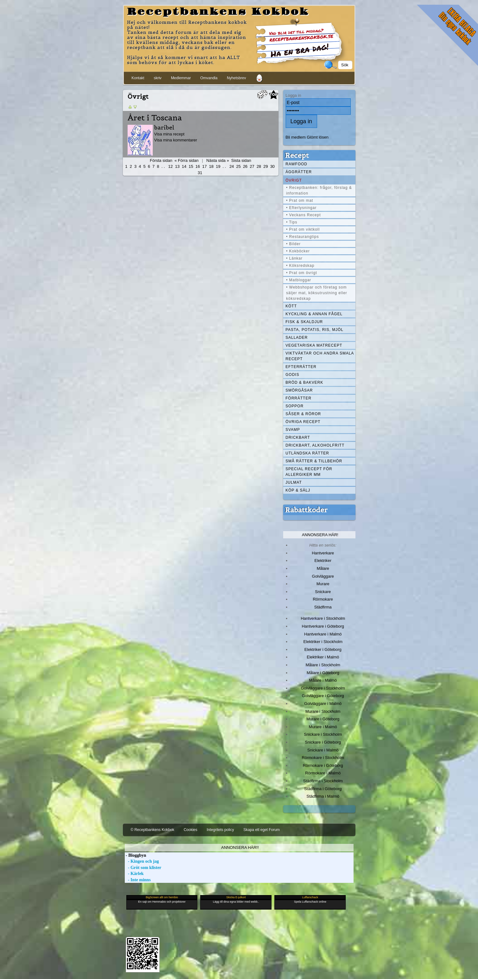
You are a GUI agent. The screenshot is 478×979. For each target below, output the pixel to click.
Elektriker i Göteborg (322, 649)
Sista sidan (241, 160)
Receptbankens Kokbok (218, 12)
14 (184, 166)
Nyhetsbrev (236, 78)
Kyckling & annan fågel (314, 314)
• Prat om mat (299, 200)
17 (204, 166)
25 (238, 166)
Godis (292, 374)
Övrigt (294, 180)
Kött (291, 306)
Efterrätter (301, 367)
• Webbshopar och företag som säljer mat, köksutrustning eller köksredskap (316, 293)
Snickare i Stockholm (323, 734)
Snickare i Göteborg (323, 742)
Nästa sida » (217, 160)
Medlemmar (181, 78)
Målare (323, 568)
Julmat (294, 482)
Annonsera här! (320, 534)
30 (272, 166)
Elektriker (323, 560)
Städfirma (323, 607)
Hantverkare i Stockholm (323, 618)
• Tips (292, 222)
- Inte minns (138, 879)
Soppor (295, 406)
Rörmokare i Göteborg (323, 765)
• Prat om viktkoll (303, 229)
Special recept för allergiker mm (309, 472)
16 (197, 166)
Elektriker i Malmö (323, 657)
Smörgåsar (299, 390)
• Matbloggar (298, 280)
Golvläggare (323, 576)
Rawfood (296, 164)
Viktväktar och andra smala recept (320, 356)
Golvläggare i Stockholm (323, 688)
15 (191, 166)
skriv (158, 78)
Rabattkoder (306, 509)
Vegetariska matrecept (314, 345)
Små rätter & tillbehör (314, 461)
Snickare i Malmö (322, 750)
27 (252, 166)
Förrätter (298, 398)
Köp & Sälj (298, 490)
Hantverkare (323, 553)
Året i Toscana (155, 117)
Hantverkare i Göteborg (323, 626)
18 (211, 166)
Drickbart (298, 437)
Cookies (190, 830)
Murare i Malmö (323, 726)
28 (258, 166)
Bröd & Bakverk (304, 382)
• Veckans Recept (303, 215)
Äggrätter (299, 172)
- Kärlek (134, 873)
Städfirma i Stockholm (323, 780)
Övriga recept (303, 422)
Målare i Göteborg (323, 672)
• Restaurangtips (302, 236)
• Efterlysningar (301, 208)
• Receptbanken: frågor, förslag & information (319, 190)
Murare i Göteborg (322, 719)
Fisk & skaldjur (304, 322)
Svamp (293, 429)
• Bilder (293, 244)
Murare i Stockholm (323, 711)
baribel (164, 127)
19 (218, 166)
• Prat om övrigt (301, 273)
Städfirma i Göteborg (323, 788)
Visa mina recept (169, 134)
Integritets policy (220, 830)
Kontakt (138, 78)
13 (177, 166)
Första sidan (161, 160)
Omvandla (208, 78)
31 (200, 172)
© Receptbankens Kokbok (152, 830)
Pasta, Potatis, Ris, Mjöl (314, 329)
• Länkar (294, 258)
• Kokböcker (298, 251)
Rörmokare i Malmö (323, 773)
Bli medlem (296, 137)
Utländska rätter (307, 453)
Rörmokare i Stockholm (323, 757)
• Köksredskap (300, 265)
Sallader (297, 337)
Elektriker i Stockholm (323, 641)
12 (170, 166)
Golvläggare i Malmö (323, 703)
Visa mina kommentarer (175, 140)
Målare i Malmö (323, 680)
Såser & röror (303, 414)
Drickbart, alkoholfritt (315, 445)
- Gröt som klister (143, 867)
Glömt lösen (317, 137)
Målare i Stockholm (322, 665)
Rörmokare (323, 599)
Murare (322, 583)
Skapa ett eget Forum (262, 830)
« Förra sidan (186, 160)
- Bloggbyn (135, 855)
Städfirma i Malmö (322, 796)
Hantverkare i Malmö (323, 634)
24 (231, 166)
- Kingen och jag (142, 861)
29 (265, 166)
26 (245, 166)
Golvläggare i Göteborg (323, 695)
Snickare (323, 591)
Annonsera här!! (240, 847)
